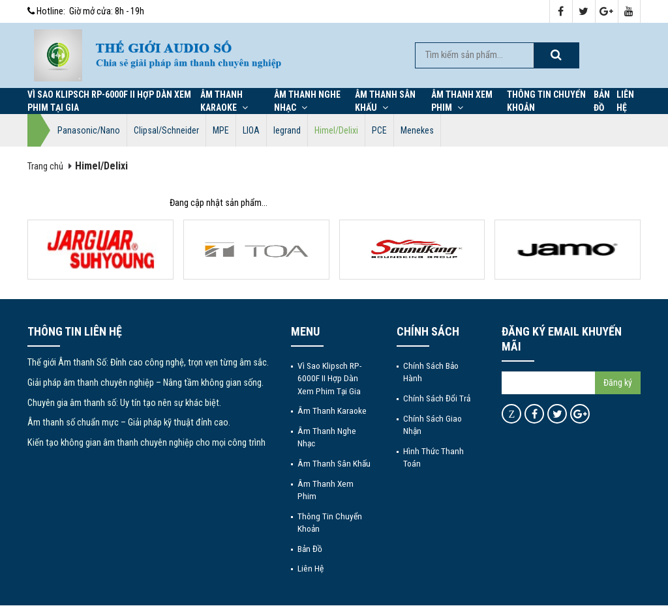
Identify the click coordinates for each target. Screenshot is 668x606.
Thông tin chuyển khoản (546, 101)
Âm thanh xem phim (462, 101)
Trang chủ (45, 166)
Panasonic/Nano (88, 130)
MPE (221, 130)
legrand (287, 130)
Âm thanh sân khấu (385, 101)
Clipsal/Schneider (166, 130)
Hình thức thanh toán (433, 457)
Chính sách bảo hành (431, 371)
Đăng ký (617, 382)
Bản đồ (602, 101)
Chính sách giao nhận (432, 424)
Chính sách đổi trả (436, 398)
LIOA (251, 130)
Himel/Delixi (336, 130)
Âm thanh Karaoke (224, 101)
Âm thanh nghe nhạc (307, 101)
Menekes (417, 130)
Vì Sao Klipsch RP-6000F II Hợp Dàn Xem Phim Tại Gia (109, 101)
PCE (379, 130)
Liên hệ (625, 101)
